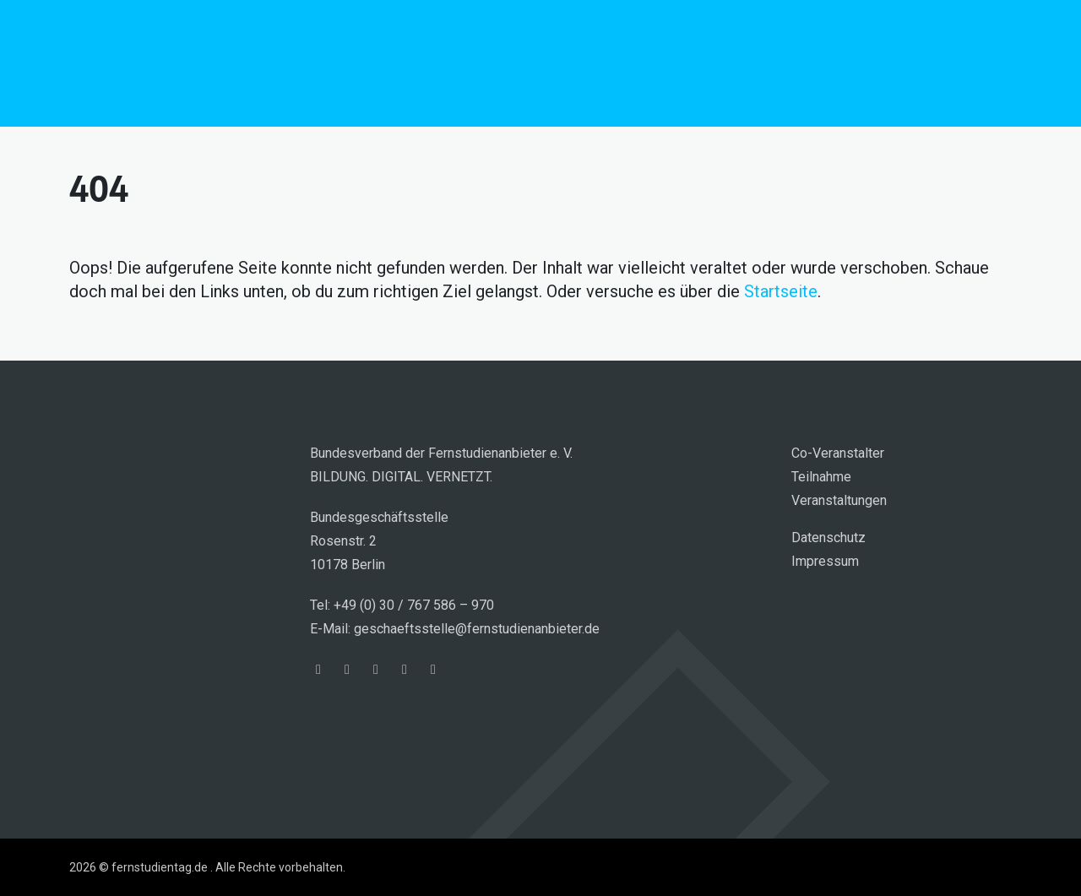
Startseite (781, 291)
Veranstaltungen (839, 500)
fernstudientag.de (196, 63)
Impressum (825, 561)
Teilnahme (821, 477)
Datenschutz (828, 537)
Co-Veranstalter (837, 453)
